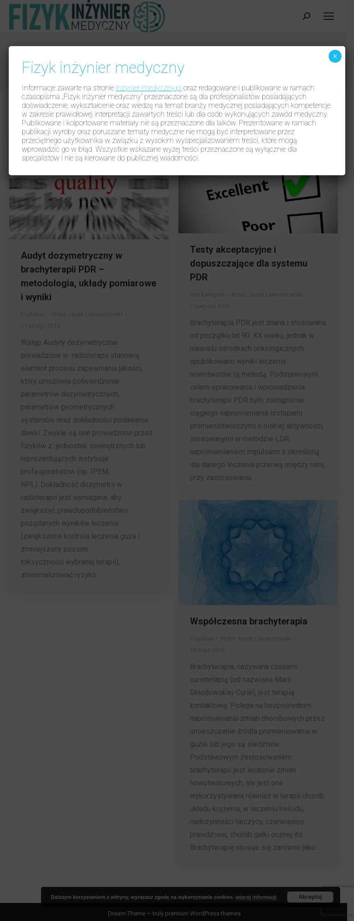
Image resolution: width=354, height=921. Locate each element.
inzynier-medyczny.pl (149, 87)
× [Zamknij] (334, 56)
